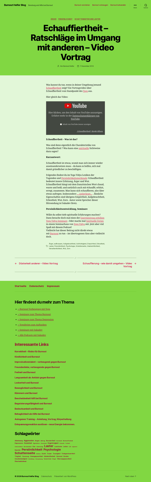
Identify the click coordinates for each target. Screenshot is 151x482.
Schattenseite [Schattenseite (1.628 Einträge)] (25, 453)
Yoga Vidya (79, 224)
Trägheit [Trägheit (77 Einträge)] (18, 456)
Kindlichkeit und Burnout (27, 357)
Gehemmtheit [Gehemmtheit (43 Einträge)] (18, 446)
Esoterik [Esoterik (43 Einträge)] (62, 443)
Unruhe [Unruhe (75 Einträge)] (65, 456)
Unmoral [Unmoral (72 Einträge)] (59, 456)
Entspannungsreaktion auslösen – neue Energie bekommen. (45, 424)
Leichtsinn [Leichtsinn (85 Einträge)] (58, 446)
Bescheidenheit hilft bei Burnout (31, 398)
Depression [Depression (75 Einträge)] (19, 443)
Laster (51, 246)
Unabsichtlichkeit (93, 246)
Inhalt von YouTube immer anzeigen (77, 124)
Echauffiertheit (53, 88)
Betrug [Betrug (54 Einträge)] (43, 440)
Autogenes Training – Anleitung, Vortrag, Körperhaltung (43, 419)
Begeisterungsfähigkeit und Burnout (33, 403)
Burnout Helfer (68, 66)
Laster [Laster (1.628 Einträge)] (48, 446)
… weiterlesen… (84, 194)
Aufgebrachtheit (69, 244)
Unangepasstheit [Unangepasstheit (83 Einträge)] (36, 456)
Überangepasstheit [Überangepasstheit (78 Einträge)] (64, 459)
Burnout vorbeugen (100, 5)
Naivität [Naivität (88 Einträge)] (18, 450)
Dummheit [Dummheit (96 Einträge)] (28, 443)
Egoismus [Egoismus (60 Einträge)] (36, 443)
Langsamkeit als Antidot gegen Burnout (35, 377)
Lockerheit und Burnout (27, 382)
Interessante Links (31, 344)
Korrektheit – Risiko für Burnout (30, 351)
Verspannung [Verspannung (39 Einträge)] (39, 459)
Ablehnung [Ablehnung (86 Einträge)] (19, 441)
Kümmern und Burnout (26, 393)
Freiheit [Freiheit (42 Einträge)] (67, 443)
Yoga (85, 91)
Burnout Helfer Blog (15, 5)
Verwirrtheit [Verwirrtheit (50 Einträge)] (47, 459)
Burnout (54, 233)
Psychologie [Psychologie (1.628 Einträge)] (52, 449)
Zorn (68, 249)
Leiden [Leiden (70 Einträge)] (65, 446)
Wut (64, 249)
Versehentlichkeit (55, 249)
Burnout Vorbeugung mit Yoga (34, 309)
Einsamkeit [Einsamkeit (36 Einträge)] (44, 443)
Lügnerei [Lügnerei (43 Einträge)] (74, 446)
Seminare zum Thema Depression (36, 319)
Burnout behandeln (118, 5)
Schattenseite (81, 246)
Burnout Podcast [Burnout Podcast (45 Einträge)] (68, 440)
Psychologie (70, 246)
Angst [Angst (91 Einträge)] (37, 441)
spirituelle (84, 148)
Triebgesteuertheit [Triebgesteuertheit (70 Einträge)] (68, 453)
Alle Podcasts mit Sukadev (32, 335)
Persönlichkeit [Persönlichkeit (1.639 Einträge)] (32, 449)
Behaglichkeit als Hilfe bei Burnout (32, 414)
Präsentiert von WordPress (65, 476)
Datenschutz (36, 286)
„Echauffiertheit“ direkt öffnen (90, 131)
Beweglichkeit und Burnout (28, 388)
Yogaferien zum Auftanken (32, 324)
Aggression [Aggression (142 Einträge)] (29, 440)
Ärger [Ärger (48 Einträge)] (54, 459)
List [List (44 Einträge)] (70, 446)
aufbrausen (58, 244)
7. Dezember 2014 (87, 66)
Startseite (20, 286)
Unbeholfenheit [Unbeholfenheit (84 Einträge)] (49, 456)
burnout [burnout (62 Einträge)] (59, 440)
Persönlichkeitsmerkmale (74, 178)
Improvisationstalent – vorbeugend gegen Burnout (40, 362)
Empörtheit (91, 244)
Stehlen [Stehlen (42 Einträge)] (38, 453)
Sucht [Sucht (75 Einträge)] (44, 453)
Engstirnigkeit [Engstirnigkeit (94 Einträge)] (53, 443)
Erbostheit (100, 244)
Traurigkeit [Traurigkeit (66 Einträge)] (57, 453)
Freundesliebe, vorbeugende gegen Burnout (37, 367)
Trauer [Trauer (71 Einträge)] (49, 453)
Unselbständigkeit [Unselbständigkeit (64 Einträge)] (21, 459)
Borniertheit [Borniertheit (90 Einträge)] (50, 441)
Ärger (53, 19)
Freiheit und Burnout (25, 372)
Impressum (53, 286)
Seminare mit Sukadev (30, 330)
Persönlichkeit (65, 19)
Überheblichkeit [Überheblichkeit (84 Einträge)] (20, 461)
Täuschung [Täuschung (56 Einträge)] (25, 456)
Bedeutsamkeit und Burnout (29, 409)
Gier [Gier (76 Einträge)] (33, 446)
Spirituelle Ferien (95, 221)
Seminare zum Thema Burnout (34, 314)
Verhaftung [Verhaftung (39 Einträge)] (31, 459)
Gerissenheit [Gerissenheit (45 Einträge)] (27, 446)
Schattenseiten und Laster (87, 19)
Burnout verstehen (82, 5)
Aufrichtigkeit (81, 244)
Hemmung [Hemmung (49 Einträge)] (39, 446)
